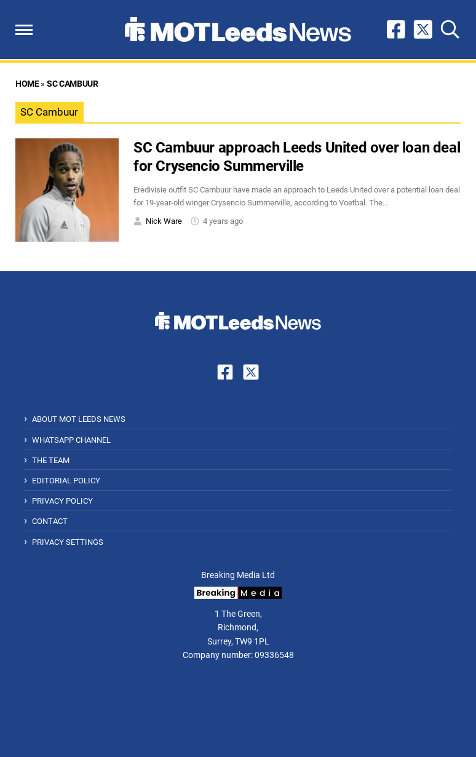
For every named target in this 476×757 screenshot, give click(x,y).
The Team (50, 460)
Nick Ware (164, 221)
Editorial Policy (66, 480)
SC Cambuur (72, 84)
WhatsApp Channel (71, 440)
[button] (24, 30)
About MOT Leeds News (78, 419)
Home (27, 84)
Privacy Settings (67, 542)
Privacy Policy (62, 500)
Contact (50, 521)
